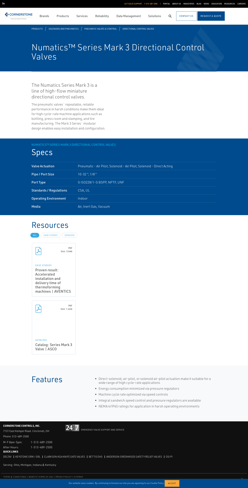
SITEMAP (78, 477)
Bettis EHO (95, 456)
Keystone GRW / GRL (27, 456)
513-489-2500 (20, 436)
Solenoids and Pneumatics (64, 28)
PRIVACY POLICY (64, 477)
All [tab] (35, 235)
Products (37, 28)
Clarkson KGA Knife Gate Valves (64, 456)
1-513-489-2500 (41, 442)
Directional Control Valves (138, 28)
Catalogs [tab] (70, 235)
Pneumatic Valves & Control (100, 28)
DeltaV (7, 456)
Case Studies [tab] (50, 235)
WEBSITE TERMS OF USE (41, 477)
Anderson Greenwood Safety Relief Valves (134, 456)
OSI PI (169, 456)
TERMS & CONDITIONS (14, 477)
